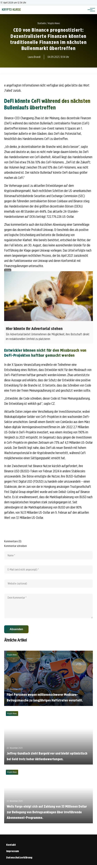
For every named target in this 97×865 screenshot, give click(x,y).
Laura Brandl (34, 57)
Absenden (16, 629)
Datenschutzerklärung (19, 857)
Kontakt (11, 844)
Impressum (12, 851)
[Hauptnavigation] (90, 9)
